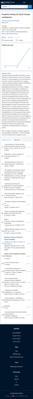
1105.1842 (9, 30)
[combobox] (19, 6)
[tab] (7, 140)
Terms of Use (16, 341)
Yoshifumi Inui (8, 242)
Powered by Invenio (16, 393)
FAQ (16, 351)
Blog (16, 376)
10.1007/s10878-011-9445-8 (12, 31)
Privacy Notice (16, 338)
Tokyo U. (15, 242)
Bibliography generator (16, 366)
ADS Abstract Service (12, 33)
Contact (16, 385)
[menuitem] (24, 2)
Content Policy (16, 336)
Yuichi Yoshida (15, 20)
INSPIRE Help (16, 354)
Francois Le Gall (6, 20)
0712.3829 (7, 247)
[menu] (25, 2)
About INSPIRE (16, 333)
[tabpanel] (16, 232)
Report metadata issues (16, 357)
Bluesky (16, 379)
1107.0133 (12, 274)
